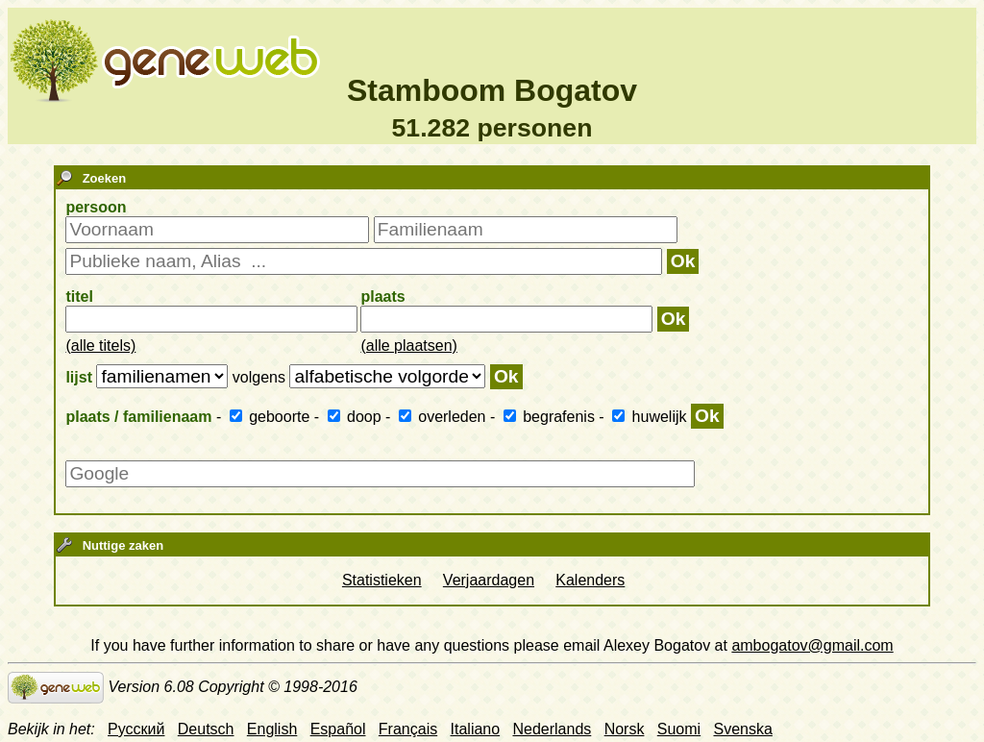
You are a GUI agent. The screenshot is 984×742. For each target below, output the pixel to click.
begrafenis (552, 416)
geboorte (272, 416)
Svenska (742, 729)
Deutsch (206, 729)
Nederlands (551, 729)
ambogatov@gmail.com (812, 645)
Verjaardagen (488, 580)
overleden (444, 416)
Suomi (679, 729)
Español (338, 729)
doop (356, 416)
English (272, 729)
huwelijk (651, 416)
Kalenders (590, 580)
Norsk (624, 729)
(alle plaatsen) (408, 345)
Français (408, 729)
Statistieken (382, 580)
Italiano (476, 729)
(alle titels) (100, 345)
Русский (136, 729)
